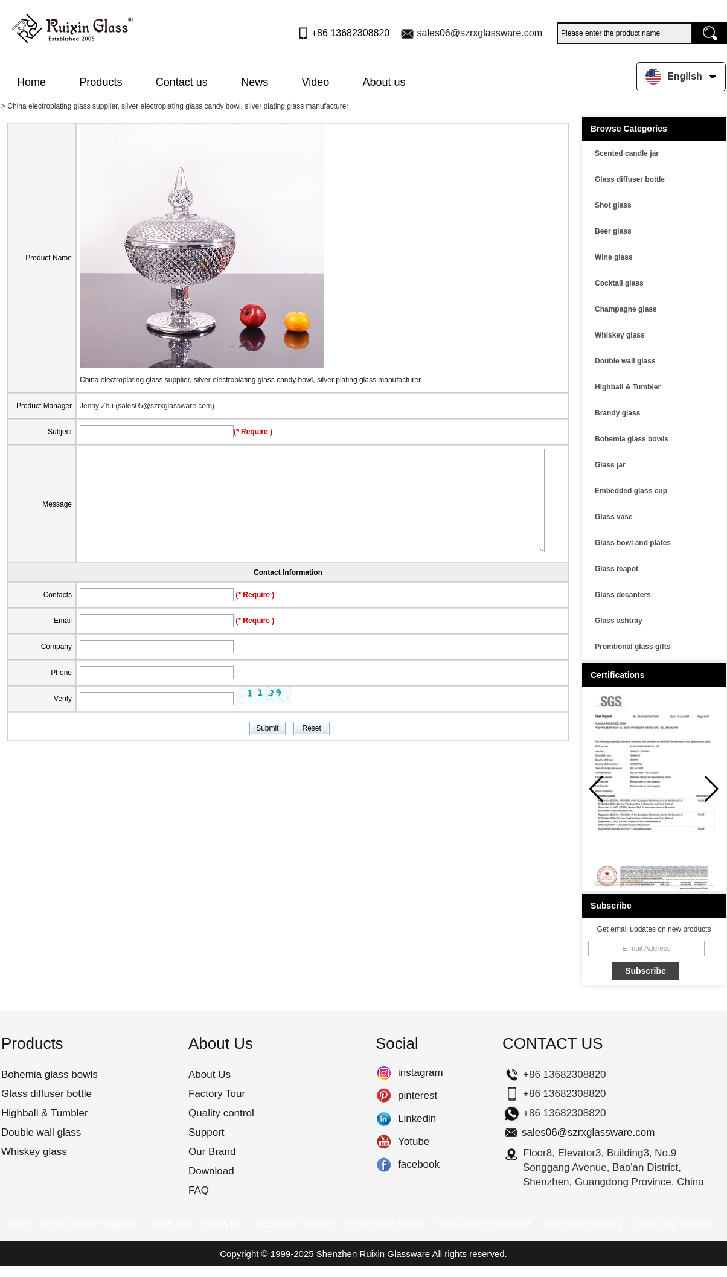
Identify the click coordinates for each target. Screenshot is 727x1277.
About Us (209, 1074)
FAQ (198, 1190)
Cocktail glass (619, 283)
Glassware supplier (294, 1223)
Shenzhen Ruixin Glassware (373, 1254)
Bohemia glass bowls (631, 439)
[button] (711, 789)
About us (384, 82)
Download (211, 1171)
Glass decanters (623, 594)
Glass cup (169, 1223)
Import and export (385, 1223)
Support (206, 1132)
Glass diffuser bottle (630, 179)
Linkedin (383, 1119)
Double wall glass (625, 361)
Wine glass (614, 257)
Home (31, 82)
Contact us (182, 82)
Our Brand (211, 1151)
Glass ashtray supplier (483, 1223)
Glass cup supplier (674, 1223)
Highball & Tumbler (628, 387)
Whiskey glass (620, 335)
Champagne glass (626, 309)
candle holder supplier (89, 1223)
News (254, 82)
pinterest (383, 1096)
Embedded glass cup (631, 491)
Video (316, 82)
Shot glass (613, 205)
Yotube (383, 1142)
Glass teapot (616, 569)
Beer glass (613, 231)
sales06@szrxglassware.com (479, 33)
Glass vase (614, 517)
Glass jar (610, 465)
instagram (383, 1073)
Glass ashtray (618, 620)
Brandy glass (617, 413)
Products (100, 82)
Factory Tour (216, 1093)
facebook (383, 1165)
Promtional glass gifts (632, 646)
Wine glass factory (582, 1223)
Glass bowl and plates (633, 543)
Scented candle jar (627, 153)
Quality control (221, 1113)
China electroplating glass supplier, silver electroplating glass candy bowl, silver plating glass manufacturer (250, 380)
